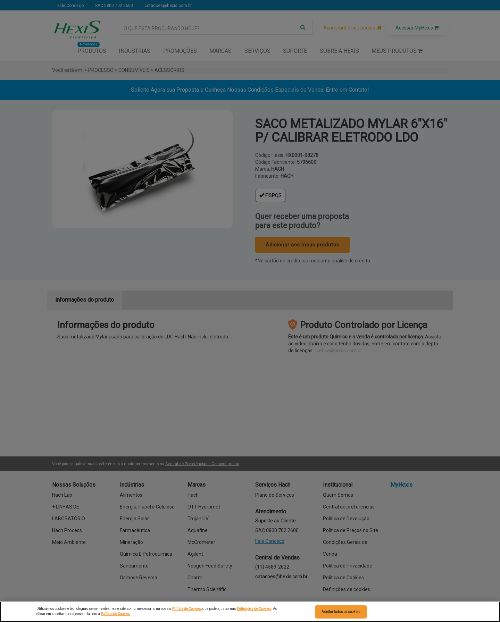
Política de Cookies (186, 609)
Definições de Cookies (254, 609)
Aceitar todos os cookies (341, 612)
